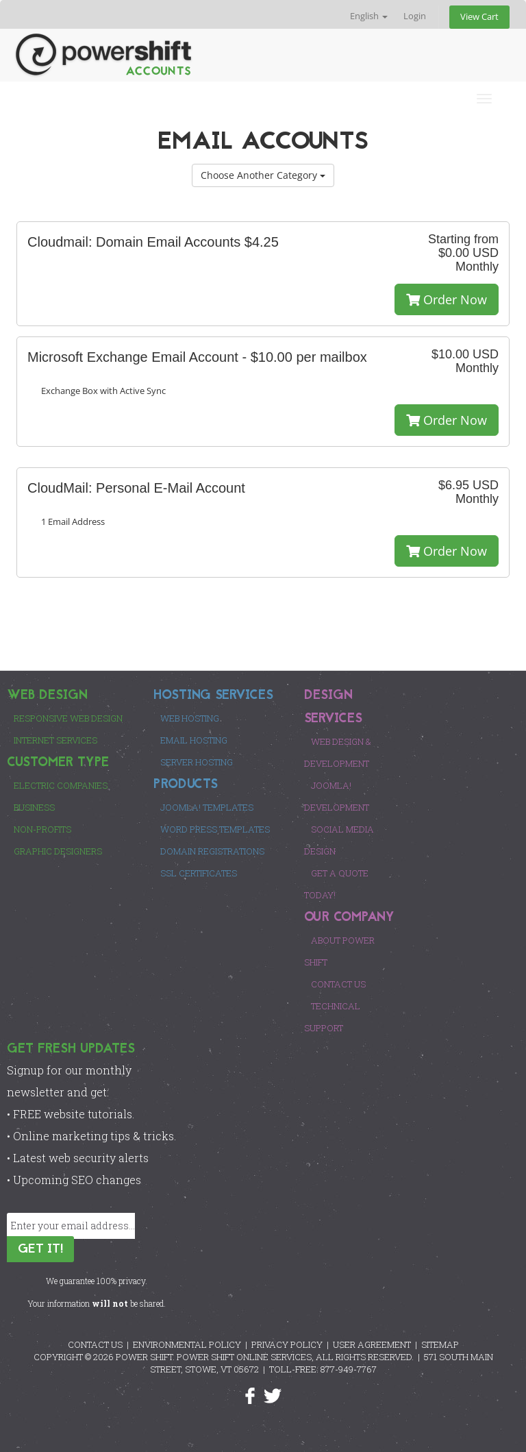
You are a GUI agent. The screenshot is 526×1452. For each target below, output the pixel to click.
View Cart (479, 17)
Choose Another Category (263, 175)
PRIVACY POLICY (287, 1344)
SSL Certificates (198, 873)
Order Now (446, 299)
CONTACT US (95, 1344)
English (369, 16)
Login (414, 16)
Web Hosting (189, 718)
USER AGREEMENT (372, 1344)
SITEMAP (440, 1344)
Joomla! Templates (206, 807)
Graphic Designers (58, 851)
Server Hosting (196, 762)
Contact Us (338, 984)
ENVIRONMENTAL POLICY (187, 1344)
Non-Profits (42, 829)
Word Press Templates (215, 829)
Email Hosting (193, 740)
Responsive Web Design (68, 718)
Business (34, 807)
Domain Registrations (212, 851)
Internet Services (55, 740)
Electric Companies (61, 785)
